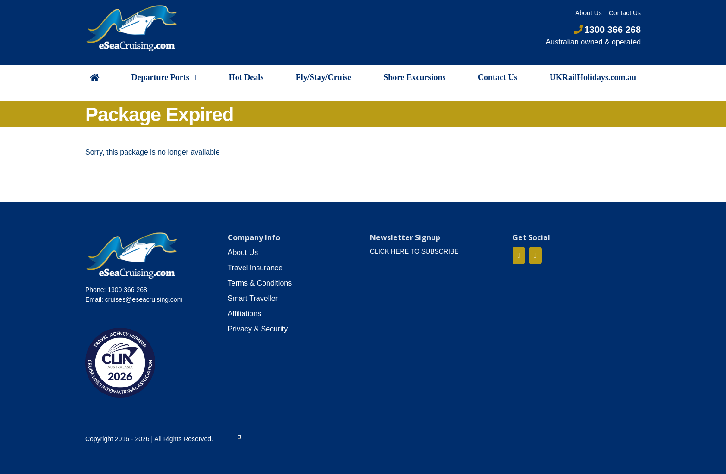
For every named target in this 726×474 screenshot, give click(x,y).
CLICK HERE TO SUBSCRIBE (414, 251)
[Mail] (535, 255)
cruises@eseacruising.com (144, 299)
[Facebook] (519, 255)
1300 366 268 (607, 30)
